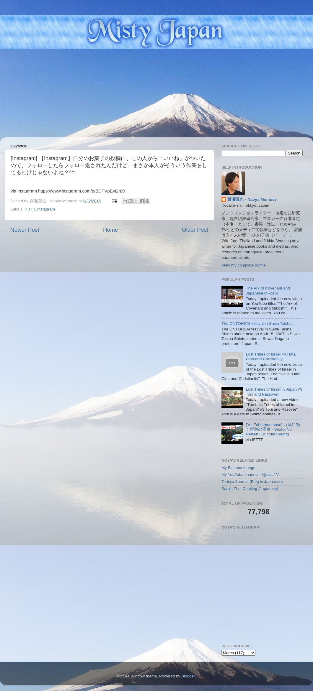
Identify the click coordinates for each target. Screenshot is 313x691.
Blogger (188, 676)
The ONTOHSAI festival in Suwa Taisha (256, 323)
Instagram (46, 209)
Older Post (195, 230)
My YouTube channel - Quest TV (250, 474)
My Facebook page (238, 467)
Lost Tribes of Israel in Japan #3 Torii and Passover (274, 391)
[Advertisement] (156, 93)
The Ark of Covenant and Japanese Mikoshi (268, 290)
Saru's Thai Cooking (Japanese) (249, 488)
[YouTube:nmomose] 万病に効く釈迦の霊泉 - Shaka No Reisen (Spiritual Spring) (273, 429)
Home (110, 230)
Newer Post (24, 230)
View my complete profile (243, 265)
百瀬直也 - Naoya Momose (252, 199)
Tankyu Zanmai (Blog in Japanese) (252, 481)
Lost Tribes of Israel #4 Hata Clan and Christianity (271, 356)
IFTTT (30, 209)
